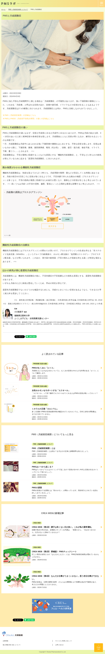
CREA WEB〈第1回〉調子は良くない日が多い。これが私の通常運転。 (62, 527)
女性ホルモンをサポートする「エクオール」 (51, 390)
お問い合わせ (59, 645)
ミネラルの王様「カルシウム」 (45, 409)
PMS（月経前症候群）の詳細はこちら (20, 115)
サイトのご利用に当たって (63, 641)
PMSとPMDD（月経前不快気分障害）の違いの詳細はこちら (29, 119)
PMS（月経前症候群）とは (43, 448)
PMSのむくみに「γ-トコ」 (43, 368)
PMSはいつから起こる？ (42, 467)
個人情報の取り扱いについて (12, 645)
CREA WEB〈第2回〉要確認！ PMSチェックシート (54, 551)
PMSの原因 (37, 487)
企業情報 (5, 641)
